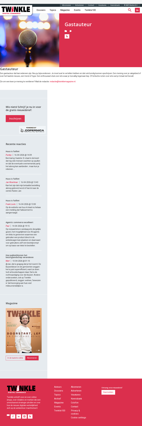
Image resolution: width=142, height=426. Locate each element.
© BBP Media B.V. (131, 5)
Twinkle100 (90, 10)
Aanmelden (108, 392)
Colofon (74, 402)
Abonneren (66, 5)
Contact (91, 5)
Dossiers (41, 10)
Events (77, 10)
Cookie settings (78, 417)
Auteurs (58, 387)
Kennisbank (115, 5)
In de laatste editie (15, 358)
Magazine (65, 10)
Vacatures (102, 5)
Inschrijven (15, 118)
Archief (57, 398)
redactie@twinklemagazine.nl (62, 81)
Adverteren (79, 5)
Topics (53, 10)
